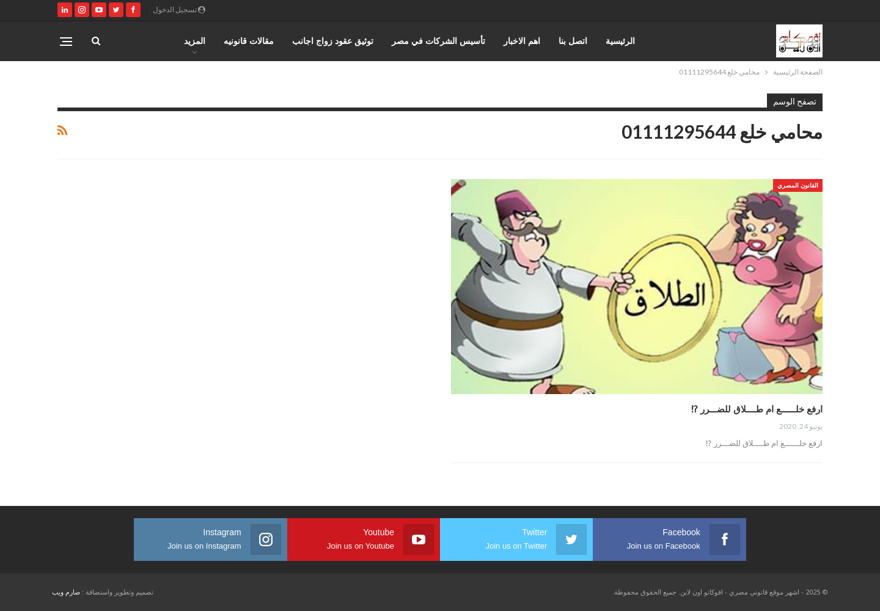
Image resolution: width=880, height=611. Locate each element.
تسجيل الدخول (179, 9)
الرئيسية (620, 40)
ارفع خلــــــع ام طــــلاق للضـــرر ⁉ (757, 409)
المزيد (194, 40)
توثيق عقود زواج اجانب (332, 40)
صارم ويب (66, 591)
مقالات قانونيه (249, 40)
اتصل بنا (573, 40)
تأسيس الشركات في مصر (438, 40)
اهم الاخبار (522, 40)
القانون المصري (797, 185)
